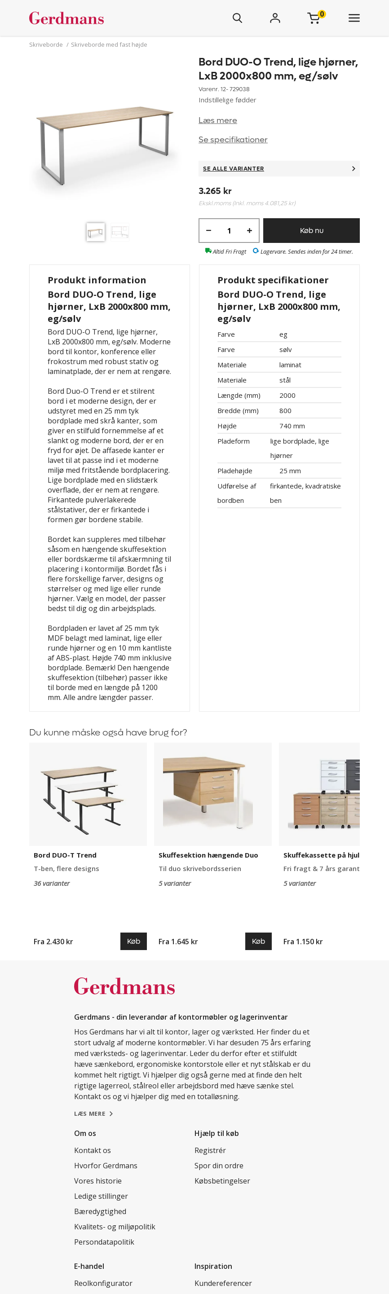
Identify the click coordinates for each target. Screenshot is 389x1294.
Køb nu (311, 230)
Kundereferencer (223, 1283)
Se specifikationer (233, 140)
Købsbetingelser (222, 1181)
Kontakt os (92, 1150)
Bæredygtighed (100, 1211)
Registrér (210, 1150)
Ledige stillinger (101, 1196)
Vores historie (98, 1181)
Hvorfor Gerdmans (105, 1166)
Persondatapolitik (104, 1242)
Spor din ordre (218, 1166)
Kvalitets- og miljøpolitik (114, 1227)
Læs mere (218, 120)
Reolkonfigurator (103, 1283)
